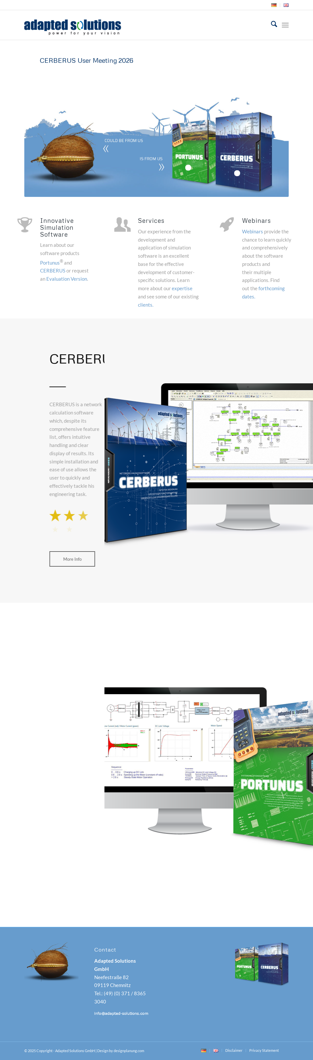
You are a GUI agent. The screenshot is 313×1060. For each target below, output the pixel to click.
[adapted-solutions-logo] (89, 25)
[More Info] (69, 559)
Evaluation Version (66, 279)
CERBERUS (52, 270)
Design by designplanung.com (120, 1050)
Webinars (252, 231)
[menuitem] (274, 5)
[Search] (270, 25)
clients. (145, 305)
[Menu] (285, 25)
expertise (182, 288)
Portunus (50, 263)
